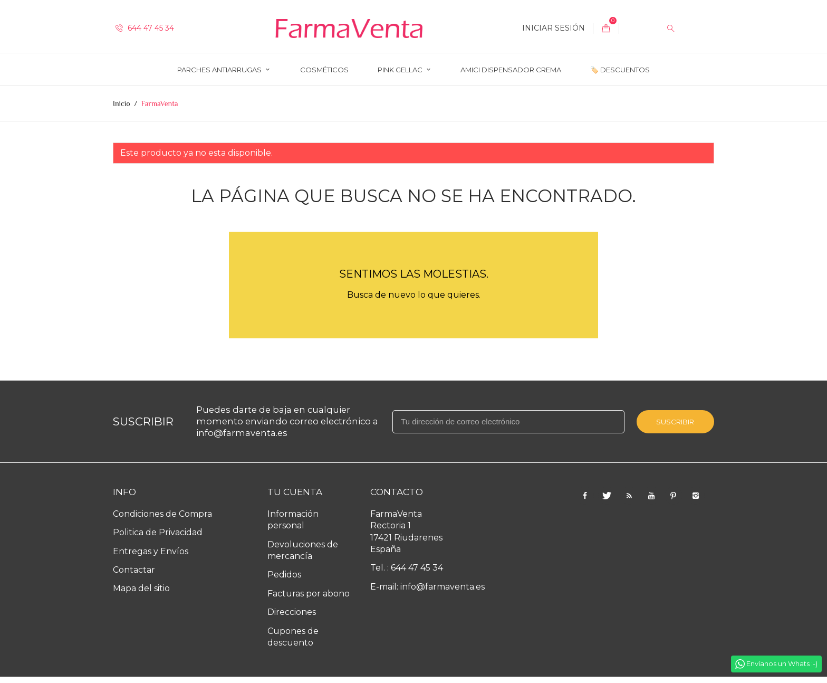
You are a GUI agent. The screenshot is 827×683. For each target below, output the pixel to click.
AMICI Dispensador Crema (510, 69)
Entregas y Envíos (150, 551)
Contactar (134, 570)
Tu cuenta (294, 492)
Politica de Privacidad (158, 532)
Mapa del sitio (141, 588)
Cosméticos (324, 69)
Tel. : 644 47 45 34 (406, 568)
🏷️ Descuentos (620, 69)
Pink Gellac (401, 69)
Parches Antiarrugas (220, 69)
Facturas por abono (308, 594)
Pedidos (284, 575)
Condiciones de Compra (162, 514)
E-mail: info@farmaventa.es (427, 587)
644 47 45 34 (145, 28)
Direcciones (291, 612)
